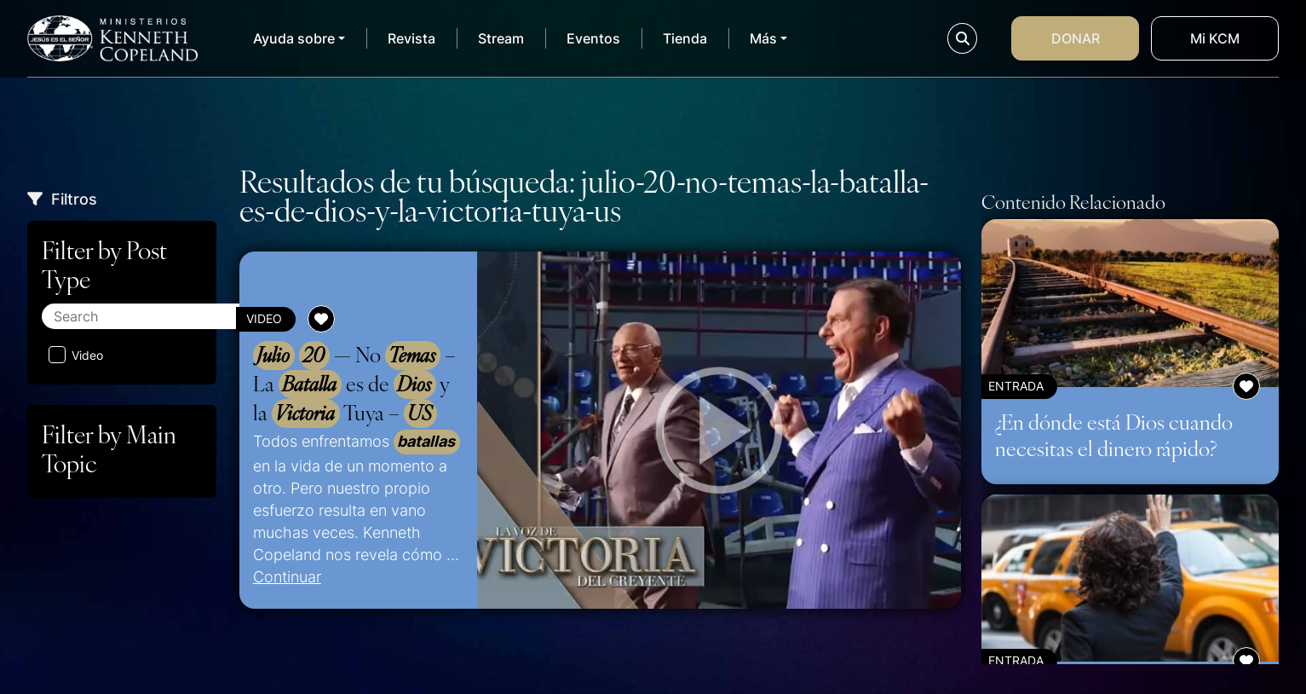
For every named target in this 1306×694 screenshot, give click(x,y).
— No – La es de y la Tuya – (354, 384)
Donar (1075, 38)
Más (763, 38)
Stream (501, 38)
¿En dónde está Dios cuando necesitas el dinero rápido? (1114, 434)
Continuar (287, 576)
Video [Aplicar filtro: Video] (76, 354)
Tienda (685, 38)
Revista (411, 38)
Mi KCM (1215, 38)
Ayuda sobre (294, 38)
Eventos (593, 38)
